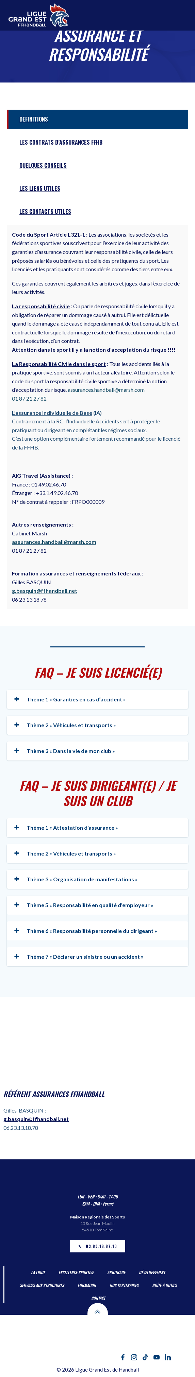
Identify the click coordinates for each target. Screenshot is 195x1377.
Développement (152, 1272)
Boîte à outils (164, 1285)
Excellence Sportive (76, 1272)
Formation (87, 1285)
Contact (98, 1298)
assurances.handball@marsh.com (54, 541)
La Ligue (38, 1272)
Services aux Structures (42, 1285)
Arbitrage (116, 1272)
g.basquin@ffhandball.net (44, 590)
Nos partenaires (124, 1285)
